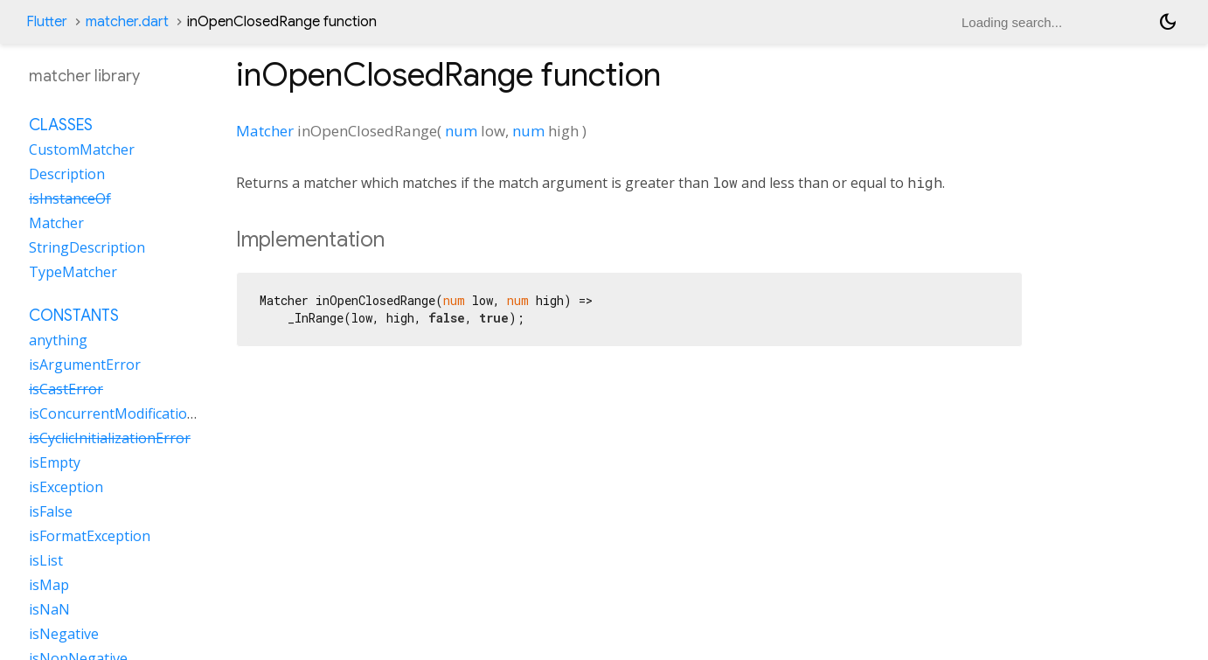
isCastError (66, 389)
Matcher (265, 131)
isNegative (64, 633)
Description (67, 174)
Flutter (46, 22)
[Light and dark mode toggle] (1168, 22)
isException (66, 487)
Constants (74, 315)
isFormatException (89, 535)
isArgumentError (85, 364)
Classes (61, 125)
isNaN (49, 609)
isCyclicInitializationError (110, 438)
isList (46, 560)
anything (58, 340)
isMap (49, 584)
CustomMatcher (82, 149)
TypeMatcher (73, 271)
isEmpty (54, 462)
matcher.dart (127, 22)
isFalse (51, 511)
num (461, 131)
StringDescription (87, 247)
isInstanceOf (70, 198)
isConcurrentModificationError (130, 413)
